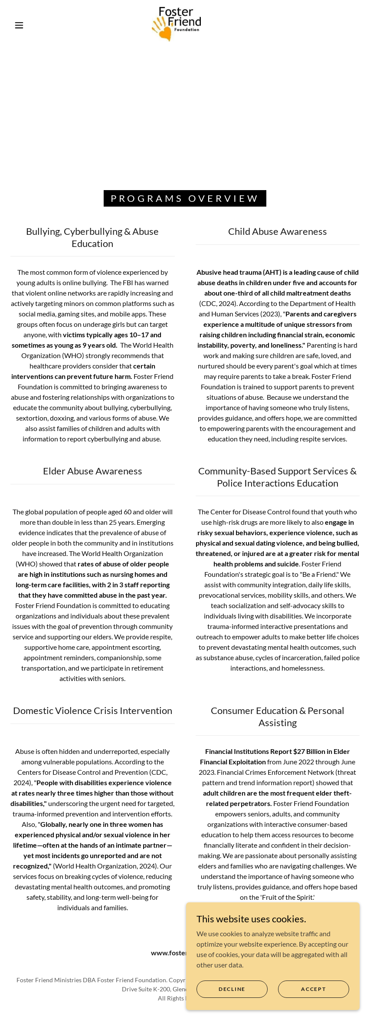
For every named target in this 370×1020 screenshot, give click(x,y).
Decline (232, 989)
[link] (176, 24)
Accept (313, 989)
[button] (19, 25)
